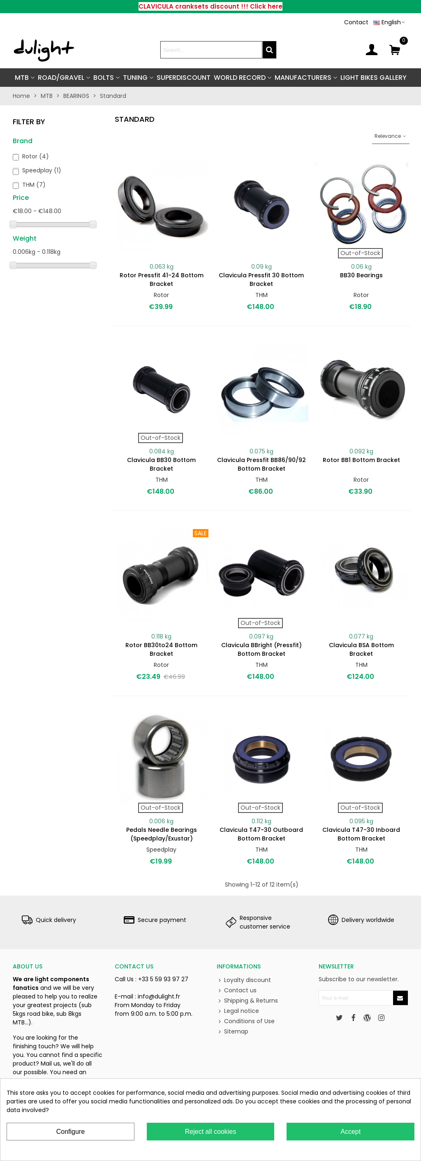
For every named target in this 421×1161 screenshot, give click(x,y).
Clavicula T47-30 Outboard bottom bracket (261, 834)
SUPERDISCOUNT (183, 77)
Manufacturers (303, 77)
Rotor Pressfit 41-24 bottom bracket (162, 279)
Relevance (391, 135)
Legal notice (238, 1011)
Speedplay (41, 170)
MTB (22, 77)
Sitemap (232, 1031)
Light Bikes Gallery (373, 77)
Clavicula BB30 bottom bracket (161, 464)
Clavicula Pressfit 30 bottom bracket (261, 279)
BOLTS (103, 77)
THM (34, 185)
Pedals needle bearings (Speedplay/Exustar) (161, 834)
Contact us (237, 990)
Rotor (35, 156)
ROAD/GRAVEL (61, 77)
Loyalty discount (244, 980)
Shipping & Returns (247, 1000)
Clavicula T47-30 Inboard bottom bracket (361, 834)
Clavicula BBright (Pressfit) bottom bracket (261, 649)
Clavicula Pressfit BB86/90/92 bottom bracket (261, 464)
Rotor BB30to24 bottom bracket (161, 649)
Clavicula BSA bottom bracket (361, 649)
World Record (240, 77)
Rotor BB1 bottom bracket (361, 460)
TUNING (135, 77)
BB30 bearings (361, 275)
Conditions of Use (246, 1021)
